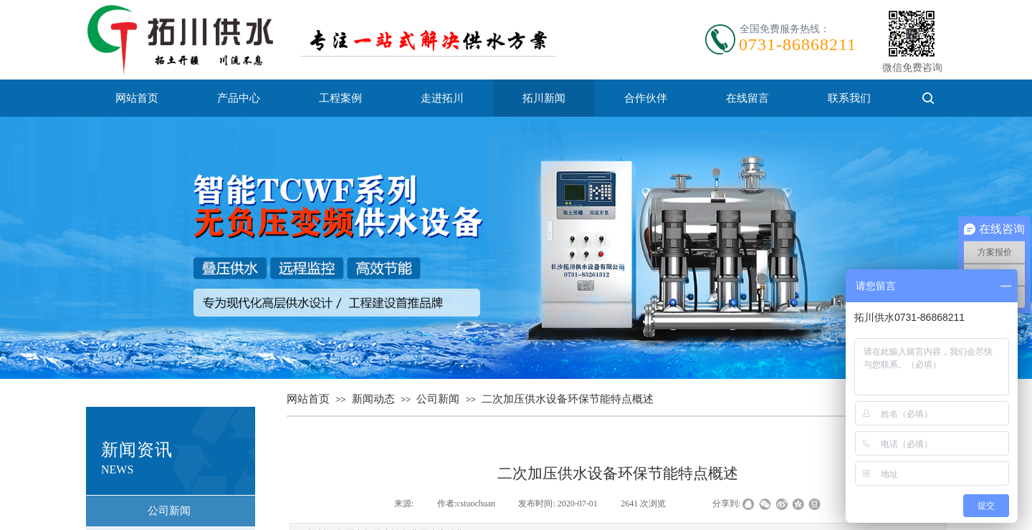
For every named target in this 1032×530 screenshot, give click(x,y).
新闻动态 (373, 399)
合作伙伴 (645, 98)
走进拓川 (442, 98)
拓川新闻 (543, 98)
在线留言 (747, 98)
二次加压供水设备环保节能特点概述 (568, 399)
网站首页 (136, 98)
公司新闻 (437, 399)
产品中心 (238, 98)
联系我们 (849, 98)
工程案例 (340, 98)
